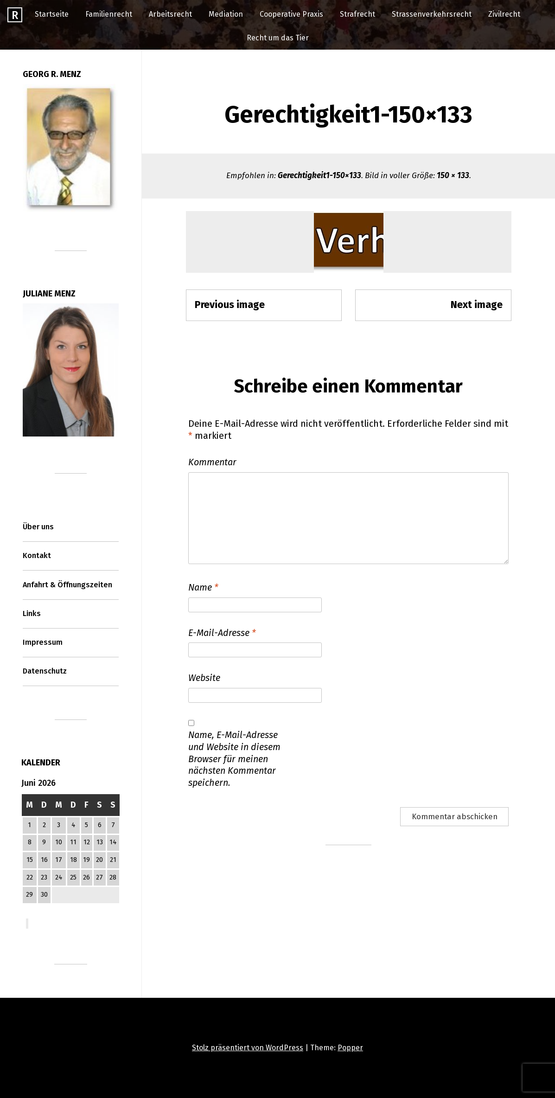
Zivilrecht (504, 14)
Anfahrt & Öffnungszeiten (67, 584)
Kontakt (37, 555)
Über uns (38, 526)
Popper (350, 1047)
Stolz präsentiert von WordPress (247, 1047)
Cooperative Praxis (291, 14)
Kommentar (212, 462)
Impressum (43, 642)
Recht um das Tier (278, 37)
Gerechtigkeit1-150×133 (319, 175)
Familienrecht (108, 14)
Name (203, 587)
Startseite (52, 14)
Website (204, 677)
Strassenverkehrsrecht (432, 14)
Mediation (226, 14)
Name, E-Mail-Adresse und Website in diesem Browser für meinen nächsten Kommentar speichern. (234, 758)
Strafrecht (357, 14)
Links (32, 613)
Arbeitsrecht (170, 14)
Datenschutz (45, 671)
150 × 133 (453, 175)
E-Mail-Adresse (222, 632)
